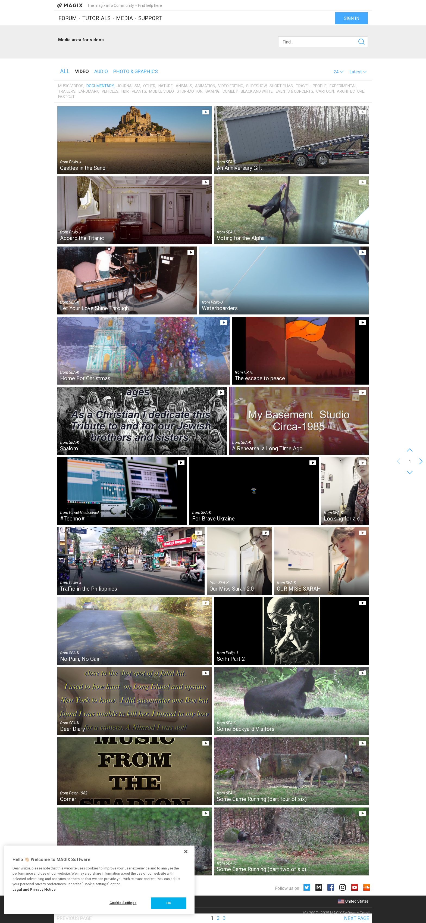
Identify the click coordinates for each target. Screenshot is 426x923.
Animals (184, 86)
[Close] (186, 851)
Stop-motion (189, 91)
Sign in (351, 18)
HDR (125, 91)
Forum (67, 18)
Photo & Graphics (135, 71)
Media (124, 18)
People (320, 86)
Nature (165, 86)
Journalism (128, 86)
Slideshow (256, 86)
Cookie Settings (123, 903)
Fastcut (66, 97)
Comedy (230, 91)
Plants (139, 91)
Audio (101, 71)
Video (82, 71)
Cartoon (325, 91)
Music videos (70, 86)
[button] (339, 71)
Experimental (343, 86)
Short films (281, 86)
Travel (303, 86)
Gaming (212, 91)
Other (149, 86)
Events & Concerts (294, 91)
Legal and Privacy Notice (34, 889)
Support (150, 18)
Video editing (230, 86)
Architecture (350, 91)
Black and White (257, 91)
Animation (205, 86)
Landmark (89, 91)
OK (168, 903)
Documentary (100, 86)
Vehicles (110, 91)
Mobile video (161, 91)
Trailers (67, 91)
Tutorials (96, 18)
